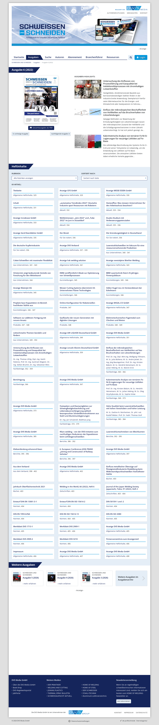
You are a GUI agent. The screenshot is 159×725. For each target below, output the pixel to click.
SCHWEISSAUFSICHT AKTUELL (60, 696)
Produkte (63, 307)
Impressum (18, 551)
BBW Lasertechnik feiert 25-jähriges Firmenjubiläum (122, 274)
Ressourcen (113, 57)
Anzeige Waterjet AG (22, 288)
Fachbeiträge (18, 369)
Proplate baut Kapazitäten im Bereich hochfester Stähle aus (30, 304)
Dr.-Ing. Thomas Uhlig (22, 359)
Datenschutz (141, 712)
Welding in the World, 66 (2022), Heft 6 (77, 486)
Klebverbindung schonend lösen (27, 449)
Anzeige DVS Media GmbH (117, 333)
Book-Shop (17, 687)
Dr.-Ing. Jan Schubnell (69, 420)
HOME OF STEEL (89, 687)
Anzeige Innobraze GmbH (24, 218)
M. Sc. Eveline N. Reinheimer (118, 412)
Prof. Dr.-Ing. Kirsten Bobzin (117, 388)
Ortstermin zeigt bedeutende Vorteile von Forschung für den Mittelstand (32, 274)
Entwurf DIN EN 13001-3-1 (25, 501)
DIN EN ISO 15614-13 (69, 514)
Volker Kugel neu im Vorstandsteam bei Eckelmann (124, 289)
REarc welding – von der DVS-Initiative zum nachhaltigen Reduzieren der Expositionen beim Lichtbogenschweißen (79, 434)
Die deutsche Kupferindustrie (26, 245)
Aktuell (62, 210)
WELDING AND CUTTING (58, 687)
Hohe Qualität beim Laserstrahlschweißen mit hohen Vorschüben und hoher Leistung (125, 407)
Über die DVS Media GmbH (24, 685)
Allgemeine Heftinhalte (22, 195)
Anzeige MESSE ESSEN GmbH (119, 190)
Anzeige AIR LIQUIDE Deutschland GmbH (78, 333)
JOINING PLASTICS (55, 690)
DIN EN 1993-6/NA (21, 514)
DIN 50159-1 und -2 (115, 501)
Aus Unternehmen (113, 252)
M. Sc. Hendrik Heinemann (124, 365)
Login (141, 57)
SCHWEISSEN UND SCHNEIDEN (21, 62)
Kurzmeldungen (66, 280)
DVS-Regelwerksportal (22, 690)
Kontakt (143, 13)
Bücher (109, 478)
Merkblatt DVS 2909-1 (69, 526)
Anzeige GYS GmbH (68, 190)
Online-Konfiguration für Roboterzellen (77, 303)
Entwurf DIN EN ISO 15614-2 (72, 501)
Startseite (19, 57)
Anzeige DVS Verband (69, 245)
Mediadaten (132, 13)
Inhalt (16, 203)
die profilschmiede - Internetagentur (134, 721)
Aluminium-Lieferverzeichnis (95, 696)
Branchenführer (94, 57)
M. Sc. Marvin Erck (126, 368)
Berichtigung (19, 379)
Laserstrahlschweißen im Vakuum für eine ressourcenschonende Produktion (125, 246)
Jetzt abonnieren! (123, 701)
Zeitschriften (65, 491)
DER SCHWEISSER (90, 690)
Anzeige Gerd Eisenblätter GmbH (28, 233)
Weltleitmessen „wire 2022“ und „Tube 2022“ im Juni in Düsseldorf (77, 219)
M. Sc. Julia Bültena (114, 359)
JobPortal (16, 693)
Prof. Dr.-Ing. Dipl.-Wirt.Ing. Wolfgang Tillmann (125, 356)
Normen (16, 506)
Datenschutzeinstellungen (80, 721)
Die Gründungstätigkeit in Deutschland (123, 233)
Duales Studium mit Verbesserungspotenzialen (118, 219)
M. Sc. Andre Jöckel (131, 359)
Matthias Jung (84, 420)
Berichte (63, 441)
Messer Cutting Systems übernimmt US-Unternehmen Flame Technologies (77, 289)
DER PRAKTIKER (54, 685)
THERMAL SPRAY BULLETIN (59, 693)
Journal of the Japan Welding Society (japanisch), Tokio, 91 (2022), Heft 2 (122, 487)
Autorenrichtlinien (115, 13)
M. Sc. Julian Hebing (125, 391)
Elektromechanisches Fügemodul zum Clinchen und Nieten (123, 318)
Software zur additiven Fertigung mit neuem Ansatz (29, 318)
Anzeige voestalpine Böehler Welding (122, 260)
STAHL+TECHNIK (89, 693)
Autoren (59, 57)
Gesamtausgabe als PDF (41, 127)
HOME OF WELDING (91, 685)
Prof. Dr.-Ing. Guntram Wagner (33, 362)
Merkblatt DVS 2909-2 (23, 539)
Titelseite (17, 190)
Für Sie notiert (66, 237)
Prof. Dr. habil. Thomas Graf (130, 415)
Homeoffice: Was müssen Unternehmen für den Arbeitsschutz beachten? (125, 204)
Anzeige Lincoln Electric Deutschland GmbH (79, 348)
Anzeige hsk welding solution (73, 260)
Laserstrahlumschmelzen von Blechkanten (125, 431)
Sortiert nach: (88, 173)
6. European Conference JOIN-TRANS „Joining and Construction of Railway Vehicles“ (76, 451)
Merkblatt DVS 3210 (69, 539)
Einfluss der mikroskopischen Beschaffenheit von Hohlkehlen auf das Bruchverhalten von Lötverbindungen (124, 112)
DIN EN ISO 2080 (113, 514)
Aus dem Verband (21, 466)
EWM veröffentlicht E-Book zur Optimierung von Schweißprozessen (79, 274)
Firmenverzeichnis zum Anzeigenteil (122, 539)
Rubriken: (16, 173)
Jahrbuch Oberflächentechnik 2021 (29, 486)
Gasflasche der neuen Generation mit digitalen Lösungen (77, 318)
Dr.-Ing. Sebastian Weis (39, 365)
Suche (48, 57)
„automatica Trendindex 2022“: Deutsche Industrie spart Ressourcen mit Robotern (78, 204)
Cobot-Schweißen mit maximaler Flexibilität (32, 260)
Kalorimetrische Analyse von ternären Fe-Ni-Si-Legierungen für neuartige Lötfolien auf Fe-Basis (125, 138)
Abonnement (75, 57)
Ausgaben (33, 57)
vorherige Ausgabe (20, 134)
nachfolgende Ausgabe (60, 134)
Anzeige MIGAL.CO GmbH (117, 303)
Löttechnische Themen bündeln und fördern (29, 334)
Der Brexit (64, 233)
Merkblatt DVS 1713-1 (23, 526)
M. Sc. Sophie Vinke (127, 394)
